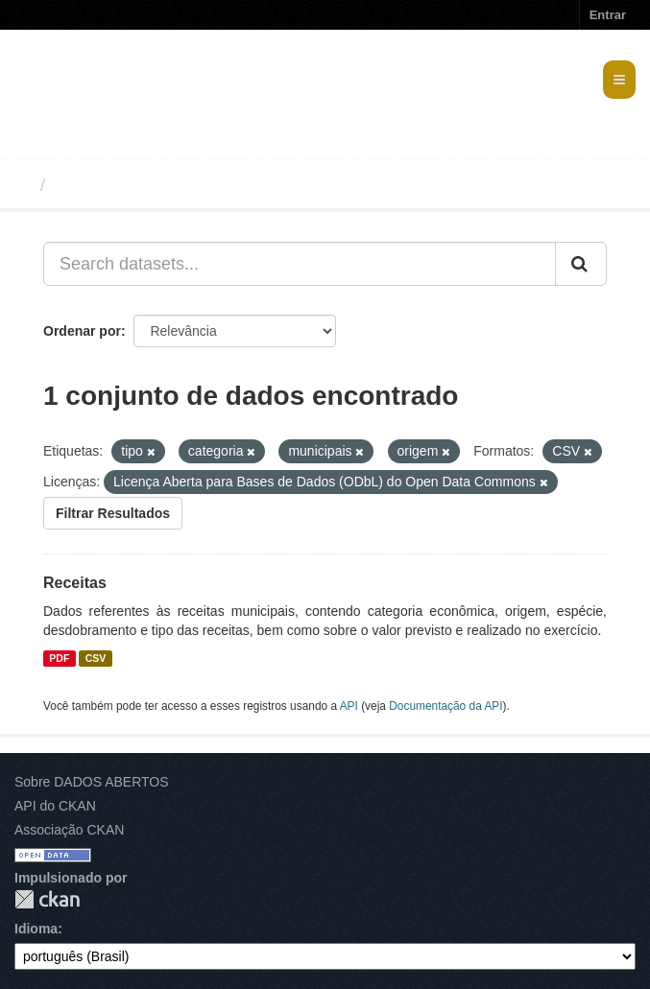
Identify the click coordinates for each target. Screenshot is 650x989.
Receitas (75, 583)
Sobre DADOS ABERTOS (91, 781)
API (349, 706)
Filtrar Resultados (113, 513)
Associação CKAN (69, 829)
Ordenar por (82, 331)
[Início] (22, 185)
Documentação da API (445, 706)
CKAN (47, 899)
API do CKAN (55, 805)
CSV (96, 658)
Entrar (608, 15)
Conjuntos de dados (138, 185)
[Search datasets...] (299, 264)
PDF (59, 658)
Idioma (36, 928)
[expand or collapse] (619, 79)
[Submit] (581, 264)
